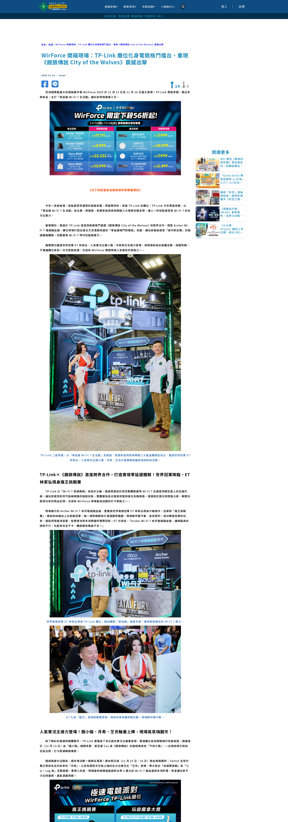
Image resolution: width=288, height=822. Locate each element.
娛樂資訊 (129, 7)
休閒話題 (148, 7)
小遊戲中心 (168, 7)
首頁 (43, 44)
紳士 (160, 16)
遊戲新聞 (111, 7)
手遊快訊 (150, 16)
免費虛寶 (124, 16)
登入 (224, 6)
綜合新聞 (110, 16)
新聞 (50, 44)
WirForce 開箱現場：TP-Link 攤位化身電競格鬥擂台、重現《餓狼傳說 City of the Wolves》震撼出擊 (109, 44)
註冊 (242, 6)
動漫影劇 (137, 16)
